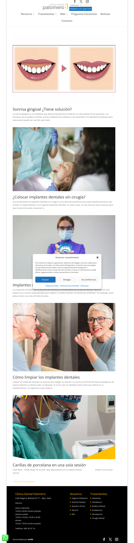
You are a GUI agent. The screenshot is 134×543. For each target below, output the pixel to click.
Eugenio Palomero (80, 498)
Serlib (30, 539)
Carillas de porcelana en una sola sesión (49, 465)
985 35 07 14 (84, 5)
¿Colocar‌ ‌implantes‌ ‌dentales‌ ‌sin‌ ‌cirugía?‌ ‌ (49, 197)
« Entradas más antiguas (23, 481)
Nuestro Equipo (78, 502)
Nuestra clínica (78, 506)
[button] (97, 257)
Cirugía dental (98, 518)
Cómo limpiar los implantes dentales (46, 377)
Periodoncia (97, 514)
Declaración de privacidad (69, 285)
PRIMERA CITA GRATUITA (79, 9)
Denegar (67, 279)
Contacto (66, 21)
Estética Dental (98, 506)
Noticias (105, 14)
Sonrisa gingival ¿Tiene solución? (42, 109)
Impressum (84, 285)
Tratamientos (46, 14)
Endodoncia (97, 510)
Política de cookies (52, 285)
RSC (73, 514)
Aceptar (45, 279)
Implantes (96, 498)
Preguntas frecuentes (84, 14)
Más (62, 14)
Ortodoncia (97, 502)
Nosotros (26, 14)
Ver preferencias (88, 279)
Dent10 (75, 510)
